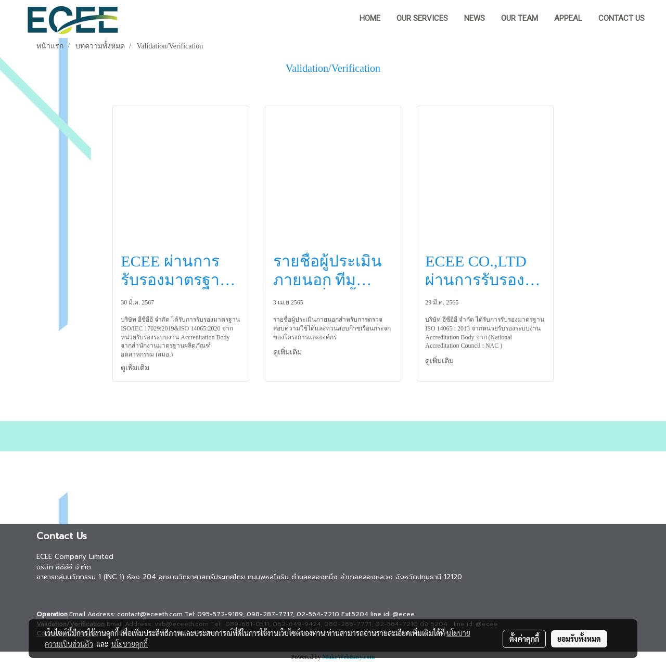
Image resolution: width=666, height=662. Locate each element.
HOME (370, 18)
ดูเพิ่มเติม (136, 368)
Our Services (422, 18)
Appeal (568, 18)
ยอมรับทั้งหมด (579, 638)
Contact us (621, 18)
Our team (519, 18)
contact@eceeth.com (150, 614)
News (474, 18)
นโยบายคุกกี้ (129, 643)
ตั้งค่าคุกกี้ (524, 638)
